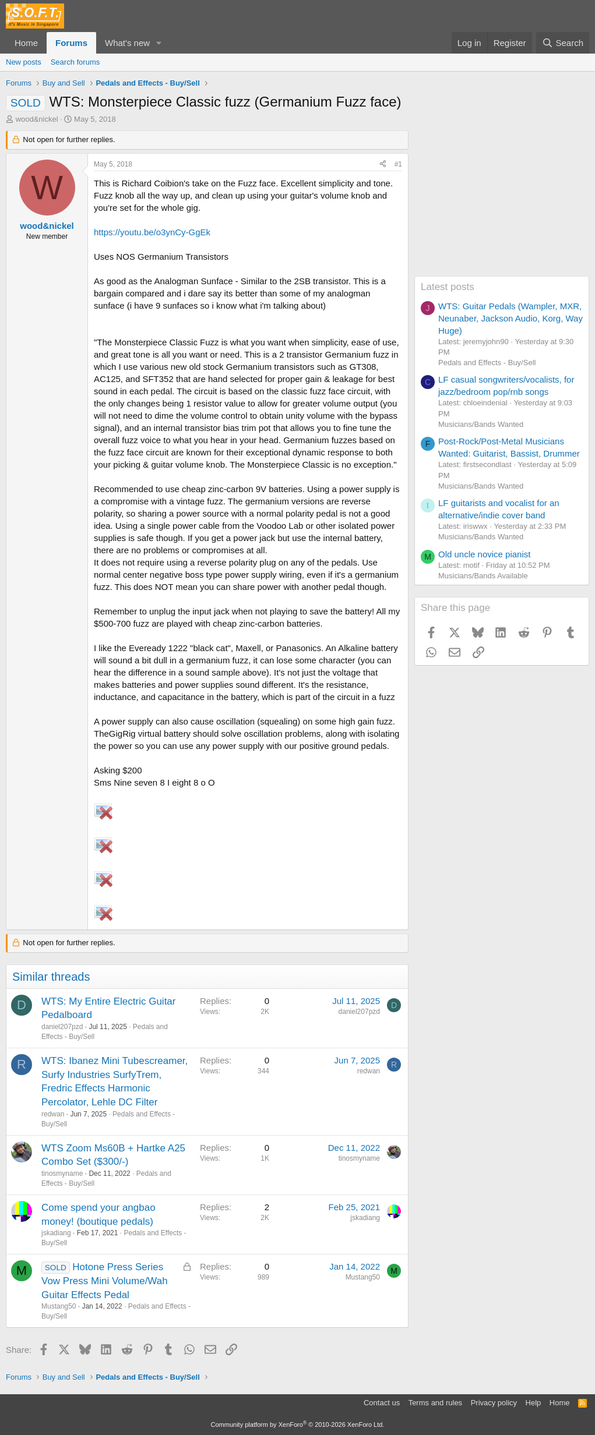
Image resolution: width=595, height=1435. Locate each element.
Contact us (382, 1402)
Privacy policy (494, 1402)
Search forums (75, 62)
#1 (398, 164)
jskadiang (56, 1233)
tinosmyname (62, 1173)
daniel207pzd (62, 1027)
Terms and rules (435, 1402)
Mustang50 (58, 1306)
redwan (52, 1114)
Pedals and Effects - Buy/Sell (487, 362)
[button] (159, 43)
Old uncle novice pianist (484, 554)
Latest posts (447, 286)
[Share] (382, 164)
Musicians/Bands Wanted (480, 424)
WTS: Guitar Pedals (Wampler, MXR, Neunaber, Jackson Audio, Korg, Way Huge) (510, 318)
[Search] (562, 43)
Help (533, 1402)
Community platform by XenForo (298, 1424)
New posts (23, 62)
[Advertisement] (501, 203)
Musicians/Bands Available (483, 575)
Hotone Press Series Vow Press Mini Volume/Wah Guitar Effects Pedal (104, 1280)
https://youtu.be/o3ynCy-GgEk (152, 232)
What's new (127, 43)
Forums (71, 43)
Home (26, 43)
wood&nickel (37, 119)
